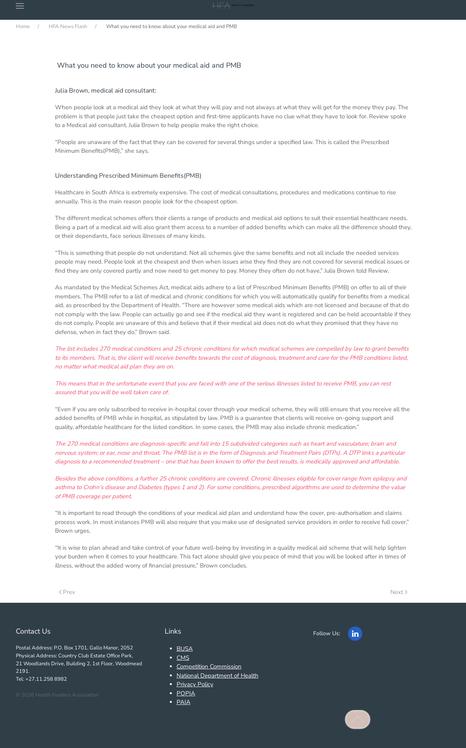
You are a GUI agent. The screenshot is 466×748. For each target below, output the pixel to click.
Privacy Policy (195, 684)
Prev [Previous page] (67, 592)
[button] (20, 6)
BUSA (185, 649)
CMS (183, 658)
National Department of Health (218, 676)
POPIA (186, 693)
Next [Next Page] (398, 592)
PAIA (183, 702)
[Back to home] (233, 6)
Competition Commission (209, 666)
